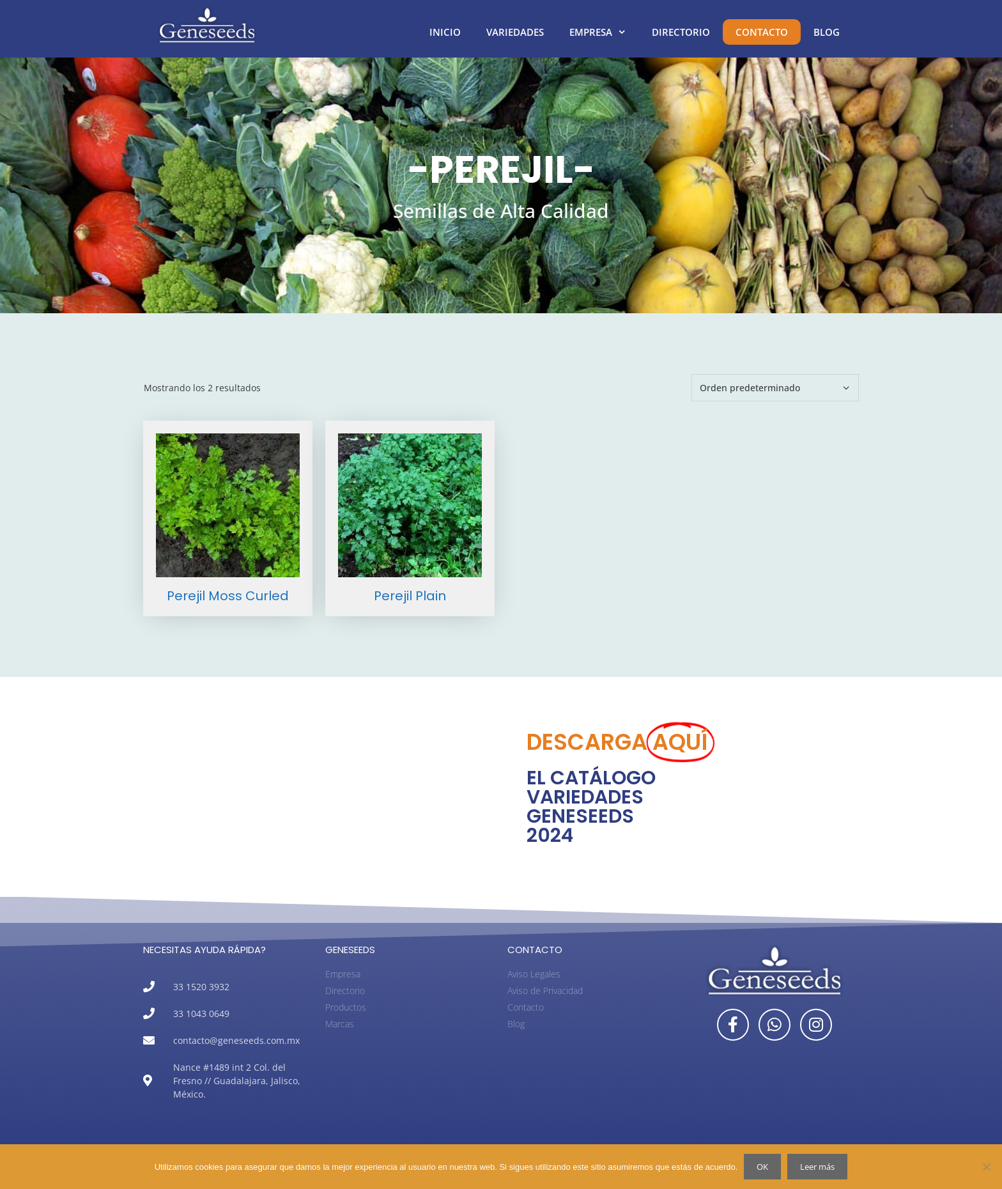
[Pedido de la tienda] (775, 387)
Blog (826, 32)
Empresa (604, 32)
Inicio (445, 32)
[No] (986, 1166)
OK (762, 1166)
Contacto (762, 32)
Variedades (515, 32)
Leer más (817, 1166)
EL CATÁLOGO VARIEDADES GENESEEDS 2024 (591, 807)
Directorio (681, 32)
